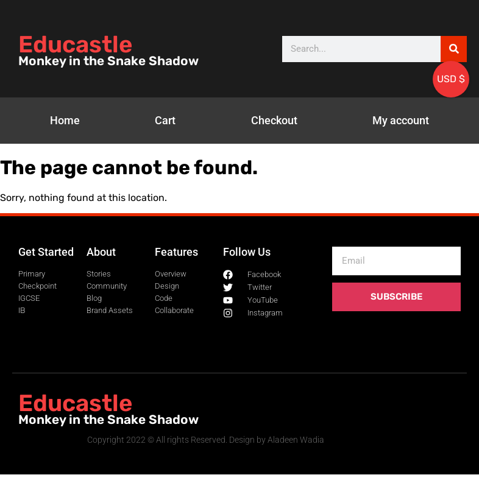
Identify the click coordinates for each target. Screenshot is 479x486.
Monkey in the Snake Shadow (108, 61)
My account (400, 120)
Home (65, 120)
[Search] (454, 49)
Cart (165, 120)
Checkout (274, 120)
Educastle (75, 44)
